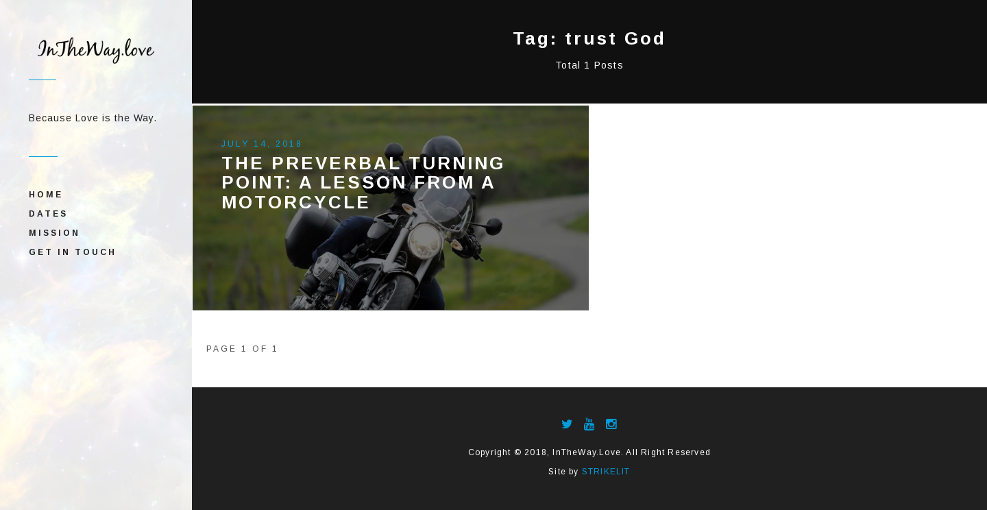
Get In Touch (73, 252)
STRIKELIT (606, 471)
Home (46, 194)
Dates (48, 214)
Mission (54, 233)
